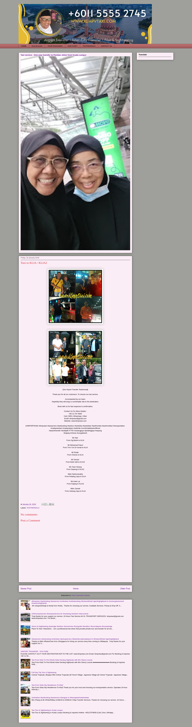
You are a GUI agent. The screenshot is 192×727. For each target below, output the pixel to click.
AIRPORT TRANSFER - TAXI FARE (34, 651)
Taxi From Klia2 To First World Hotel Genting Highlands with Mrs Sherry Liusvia (62, 660)
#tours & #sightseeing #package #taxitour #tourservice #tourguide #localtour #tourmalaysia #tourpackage (72, 626)
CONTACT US (106, 46)
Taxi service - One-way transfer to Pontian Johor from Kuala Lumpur (53, 55)
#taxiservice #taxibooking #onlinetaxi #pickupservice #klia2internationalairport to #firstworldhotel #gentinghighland (75, 639)
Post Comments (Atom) (81, 595)
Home (76, 588)
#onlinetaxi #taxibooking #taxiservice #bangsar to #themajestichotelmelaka (60, 698)
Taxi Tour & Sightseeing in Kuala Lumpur (47, 710)
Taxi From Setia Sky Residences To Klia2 (47, 685)
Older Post (125, 588)
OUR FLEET (72, 46)
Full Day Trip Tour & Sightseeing (44, 672)
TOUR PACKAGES (55, 46)
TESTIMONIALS (89, 46)
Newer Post (26, 588)
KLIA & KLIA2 (37, 46)
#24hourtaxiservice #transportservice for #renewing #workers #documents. (60, 614)
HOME (23, 46)
